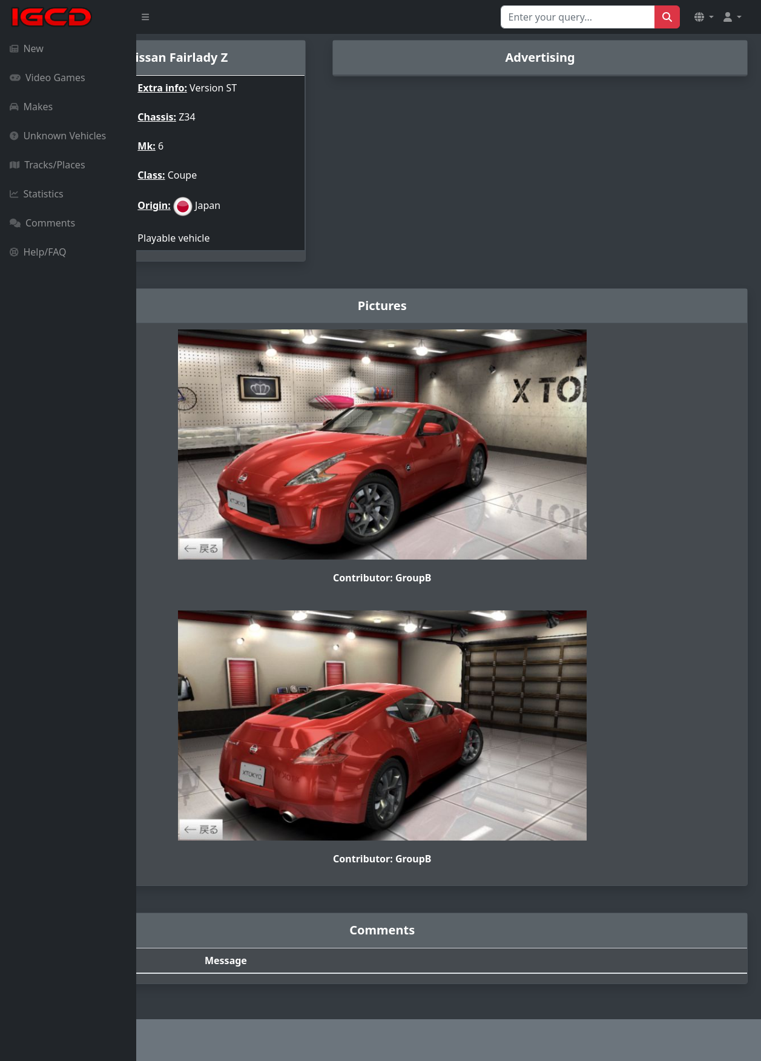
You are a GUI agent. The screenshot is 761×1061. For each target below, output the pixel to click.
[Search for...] (578, 16)
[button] (704, 17)
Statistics (37, 193)
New (27, 48)
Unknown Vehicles (58, 135)
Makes (31, 106)
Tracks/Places (47, 164)
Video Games (47, 77)
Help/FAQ (38, 252)
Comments (42, 223)
